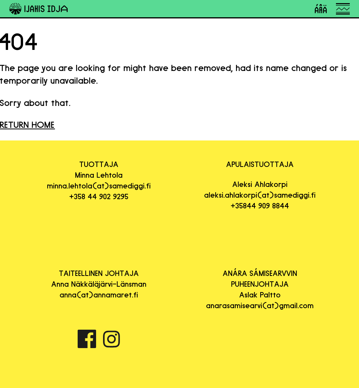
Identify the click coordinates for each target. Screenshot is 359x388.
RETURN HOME (27, 124)
